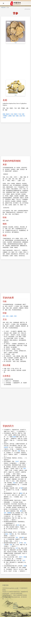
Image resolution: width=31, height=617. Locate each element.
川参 (12, 114)
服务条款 (15, 608)
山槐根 (9, 116)
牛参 (20, 114)
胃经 (15, 316)
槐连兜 (8, 114)
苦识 (24, 116)
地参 (14, 116)
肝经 (4, 316)
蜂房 (21, 493)
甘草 (18, 525)
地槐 (17, 116)
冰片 (17, 548)
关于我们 (15, 604)
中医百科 (3, 7)
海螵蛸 (9, 513)
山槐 (20, 116)
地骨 (23, 114)
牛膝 (21, 488)
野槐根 (5, 116)
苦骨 (4, 117)
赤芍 (20, 543)
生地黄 (14, 436)
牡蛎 (19, 451)
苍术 (5, 513)
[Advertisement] (15, 62)
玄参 (11, 544)
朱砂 (14, 482)
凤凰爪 (16, 114)
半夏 (10, 534)
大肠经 (11, 316)
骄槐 (4, 114)
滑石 (17, 537)
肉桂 (6, 534)
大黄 (23, 560)
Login (15, 603)
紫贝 (23, 537)
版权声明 (15, 606)
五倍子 (17, 461)
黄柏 (21, 511)
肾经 (7, 316)
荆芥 (25, 468)
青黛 (25, 557)
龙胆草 (6, 447)
